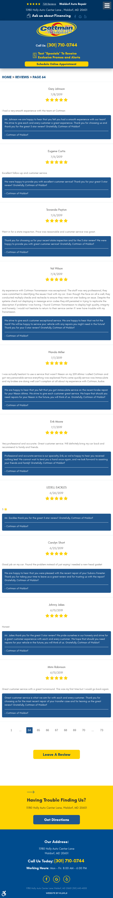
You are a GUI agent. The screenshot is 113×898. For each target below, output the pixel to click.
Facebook (75, 16)
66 (47, 730)
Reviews (22, 77)
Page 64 (39, 77)
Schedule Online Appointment (56, 64)
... (20, 730)
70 (83, 730)
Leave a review (56, 754)
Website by (56, 893)
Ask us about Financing (51, 15)
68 (65, 730)
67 (56, 730)
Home (7, 77)
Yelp (85, 16)
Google (80, 16)
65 (38, 730)
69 (74, 730)
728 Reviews (49, 4)
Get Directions (57, 819)
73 (101, 730)
